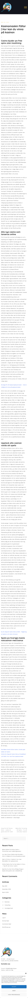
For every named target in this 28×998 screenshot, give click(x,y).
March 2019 (5, 892)
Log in (4, 917)
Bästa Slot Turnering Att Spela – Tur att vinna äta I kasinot (21, 830)
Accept (14, 986)
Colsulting (7, 905)
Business (7, 902)
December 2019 (6, 889)
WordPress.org (6, 927)
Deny (14, 990)
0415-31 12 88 (9, 970)
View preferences (14, 994)
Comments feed (6, 924)
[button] (26, 973)
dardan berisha (14, 960)
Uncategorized (9, 908)
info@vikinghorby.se (10, 968)
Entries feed (5, 921)
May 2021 (4, 886)
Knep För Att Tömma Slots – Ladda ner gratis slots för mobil (7, 830)
